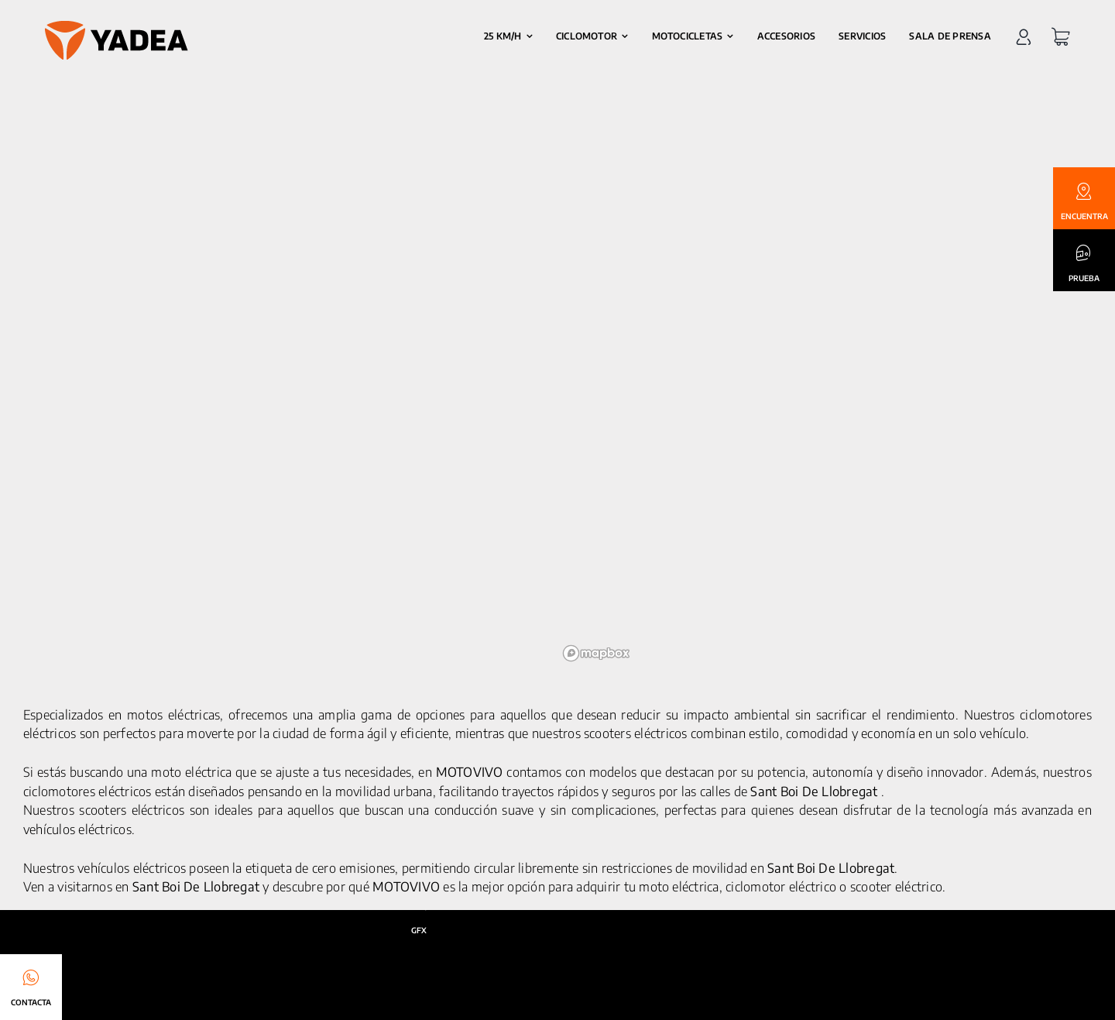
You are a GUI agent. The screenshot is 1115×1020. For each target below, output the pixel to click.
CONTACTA (31, 1002)
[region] (825, 386)
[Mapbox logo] (596, 653)
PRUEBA (1084, 278)
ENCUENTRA (1084, 216)
